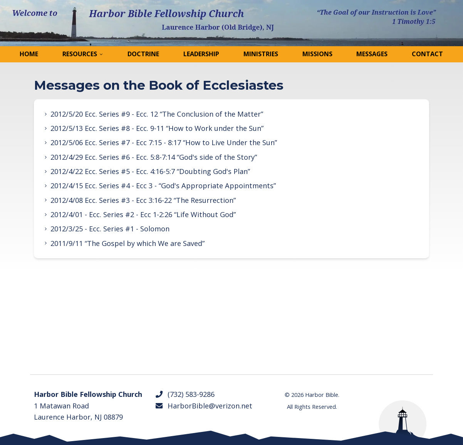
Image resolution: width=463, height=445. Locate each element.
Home (29, 54)
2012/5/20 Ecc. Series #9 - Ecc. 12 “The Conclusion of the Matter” (156, 114)
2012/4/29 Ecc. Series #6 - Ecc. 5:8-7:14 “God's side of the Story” (153, 157)
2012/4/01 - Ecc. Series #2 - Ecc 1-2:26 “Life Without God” (143, 214)
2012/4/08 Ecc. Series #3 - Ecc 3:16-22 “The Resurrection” (143, 200)
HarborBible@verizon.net (203, 405)
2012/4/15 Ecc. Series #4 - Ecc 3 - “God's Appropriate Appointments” (163, 185)
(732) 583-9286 (185, 394)
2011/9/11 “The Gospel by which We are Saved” (127, 243)
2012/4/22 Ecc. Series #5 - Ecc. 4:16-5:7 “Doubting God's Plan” (150, 171)
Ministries (260, 54)
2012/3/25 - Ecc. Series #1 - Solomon (109, 228)
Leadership (201, 54)
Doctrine (143, 54)
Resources (79, 54)
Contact (427, 54)
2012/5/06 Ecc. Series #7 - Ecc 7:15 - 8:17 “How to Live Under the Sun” (163, 142)
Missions (317, 54)
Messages (372, 54)
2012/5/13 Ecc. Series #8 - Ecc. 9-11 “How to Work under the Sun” (156, 128)
